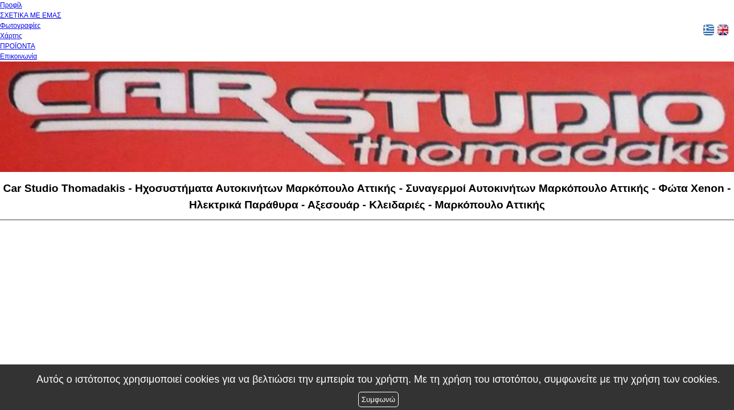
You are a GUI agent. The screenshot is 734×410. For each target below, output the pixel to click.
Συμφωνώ (378, 399)
